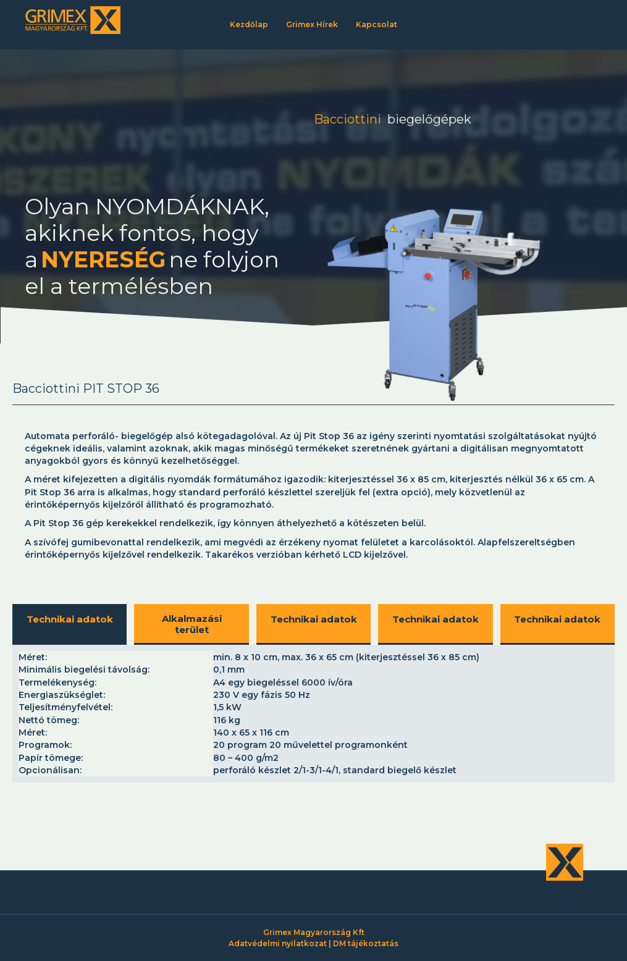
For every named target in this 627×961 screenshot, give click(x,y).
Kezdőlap (249, 24)
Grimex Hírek (312, 24)
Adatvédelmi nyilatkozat (278, 943)
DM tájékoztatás (365, 943)
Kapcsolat (376, 24)
